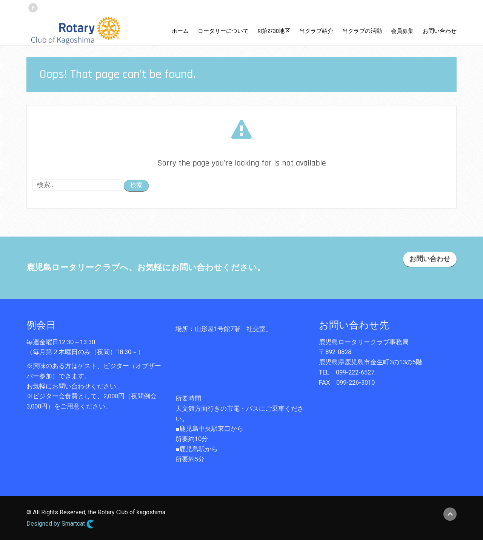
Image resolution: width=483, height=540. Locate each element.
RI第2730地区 (274, 31)
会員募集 (402, 31)
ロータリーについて (223, 31)
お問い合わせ (440, 31)
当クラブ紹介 (316, 31)
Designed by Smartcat (60, 524)
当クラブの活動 (362, 31)
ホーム (180, 31)
